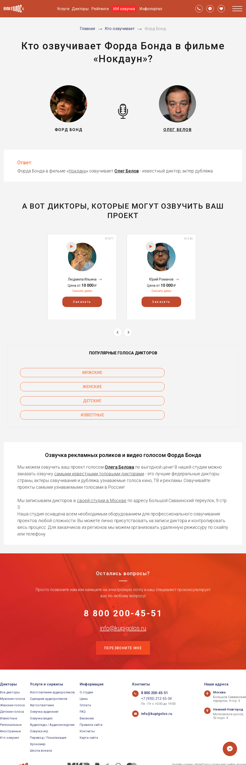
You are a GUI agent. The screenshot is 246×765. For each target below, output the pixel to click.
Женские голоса (12, 680)
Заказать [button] (82, 301)
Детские (199, 372)
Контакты (87, 706)
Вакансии (87, 693)
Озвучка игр (39, 706)
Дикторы (80, 8)
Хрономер (38, 719)
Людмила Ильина (82, 279)
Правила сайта (91, 699)
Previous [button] (117, 332)
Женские (123, 372)
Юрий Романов (161, 279)
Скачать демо (82, 291)
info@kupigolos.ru (123, 602)
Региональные (11, 699)
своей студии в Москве (101, 472)
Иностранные (10, 706)
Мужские (47, 372)
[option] (82, 276)
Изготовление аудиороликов (52, 667)
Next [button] (128, 332)
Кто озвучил (9, 712)
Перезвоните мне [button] (123, 622)
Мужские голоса (12, 673)
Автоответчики (42, 680)
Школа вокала (41, 725)
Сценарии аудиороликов (48, 673)
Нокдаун (77, 170)
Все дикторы (10, 667)
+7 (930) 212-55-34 (154, 673)
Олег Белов (126, 170)
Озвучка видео (41, 693)
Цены (84, 673)
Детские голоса (12, 686)
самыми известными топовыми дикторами (99, 445)
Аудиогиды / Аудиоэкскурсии (52, 699)
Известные (47, 386)
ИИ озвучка (124, 8)
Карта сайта (89, 712)
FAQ (83, 686)
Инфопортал (150, 8)
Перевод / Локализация (48, 712)
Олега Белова (119, 438)
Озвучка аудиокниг (44, 686)
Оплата (85, 680)
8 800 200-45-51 (123, 586)
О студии (86, 667)
